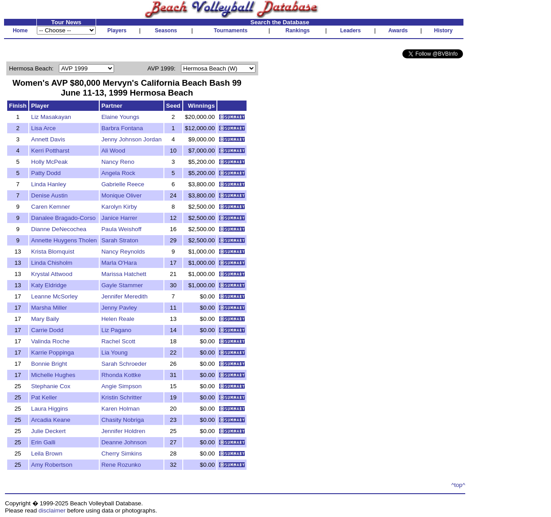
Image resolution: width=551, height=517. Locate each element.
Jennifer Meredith (124, 296)
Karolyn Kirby (119, 206)
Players (117, 30)
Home (20, 30)
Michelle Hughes (53, 375)
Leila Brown (46, 453)
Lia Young (114, 352)
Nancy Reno (117, 161)
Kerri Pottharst (50, 150)
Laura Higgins (49, 408)
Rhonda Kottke (121, 375)
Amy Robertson (51, 464)
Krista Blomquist (52, 251)
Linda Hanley (48, 184)
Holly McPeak (49, 161)
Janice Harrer (119, 218)
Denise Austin (49, 195)
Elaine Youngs (120, 117)
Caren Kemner (50, 206)
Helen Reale (117, 318)
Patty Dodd (46, 173)
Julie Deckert (48, 431)
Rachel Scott (118, 341)
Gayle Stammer (122, 285)
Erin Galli (43, 442)
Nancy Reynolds (123, 251)
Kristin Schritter (121, 397)
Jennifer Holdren (123, 431)
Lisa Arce (43, 128)
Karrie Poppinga (52, 352)
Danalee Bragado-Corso (63, 218)
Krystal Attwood (51, 274)
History (443, 30)
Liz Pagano (116, 330)
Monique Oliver (121, 195)
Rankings (298, 30)
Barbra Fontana (122, 128)
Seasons (166, 30)
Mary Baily (45, 318)
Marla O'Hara (119, 262)
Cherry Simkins (121, 453)
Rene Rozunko (121, 464)
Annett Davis (48, 139)
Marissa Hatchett (123, 274)
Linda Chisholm (51, 262)
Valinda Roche (50, 341)
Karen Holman (120, 408)
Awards (398, 30)
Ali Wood (113, 150)
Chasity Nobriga (122, 419)
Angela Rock (118, 173)
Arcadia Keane (50, 419)
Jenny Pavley (119, 307)
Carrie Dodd (47, 330)
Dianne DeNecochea (58, 229)
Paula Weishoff (121, 229)
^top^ (458, 485)
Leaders (350, 30)
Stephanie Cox (50, 386)
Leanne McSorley (54, 296)
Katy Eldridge (48, 285)
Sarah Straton (119, 240)
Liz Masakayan (51, 117)
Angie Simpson (121, 386)
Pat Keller (44, 397)
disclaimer (52, 510)
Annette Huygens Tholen (64, 240)
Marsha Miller (49, 307)
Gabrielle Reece (123, 184)
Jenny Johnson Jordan (131, 139)
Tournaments (230, 30)
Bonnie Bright (49, 363)
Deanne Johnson (124, 442)
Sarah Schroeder (124, 363)
